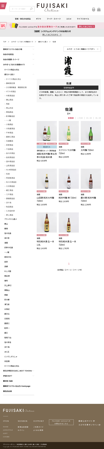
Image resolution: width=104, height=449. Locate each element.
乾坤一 (7, 328)
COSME (6, 437)
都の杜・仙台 (8, 381)
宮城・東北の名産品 (23, 18)
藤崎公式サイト (85, 421)
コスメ (68, 18)
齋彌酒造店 (10, 198)
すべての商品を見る (11, 69)
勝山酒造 (9, 99)
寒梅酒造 (9, 112)
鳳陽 (6, 228)
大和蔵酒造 (10, 128)
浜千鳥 (8, 202)
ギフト (38, 18)
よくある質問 (38, 430)
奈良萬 (7, 361)
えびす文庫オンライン (88, 424)
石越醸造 (9, 141)
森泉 (6, 261)
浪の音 (6, 238)
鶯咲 (6, 280)
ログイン (21, 430)
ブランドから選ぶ (10, 219)
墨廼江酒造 (10, 136)
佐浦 (54, 42)
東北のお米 (7, 391)
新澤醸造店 (10, 116)
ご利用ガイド (38, 427)
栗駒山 (7, 290)
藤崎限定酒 (10, 83)
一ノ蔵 (8, 120)
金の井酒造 (10, 153)
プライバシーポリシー (9, 444)
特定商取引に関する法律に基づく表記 (28, 444)
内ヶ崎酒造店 (11, 169)
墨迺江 (7, 323)
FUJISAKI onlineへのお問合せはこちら (61, 422)
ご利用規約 (43, 444)
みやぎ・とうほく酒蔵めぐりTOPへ (81, 49)
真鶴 (6, 266)
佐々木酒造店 (11, 182)
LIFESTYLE (8, 430)
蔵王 (6, 333)
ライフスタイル (83, 18)
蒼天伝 (7, 314)
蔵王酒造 (9, 190)
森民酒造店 (10, 157)
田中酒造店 (10, 161)
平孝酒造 (9, 132)
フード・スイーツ (54, 18)
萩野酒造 (9, 145)
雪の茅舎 (7, 342)
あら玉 (6, 351)
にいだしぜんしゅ (10, 356)
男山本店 (9, 108)
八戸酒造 (9, 194)
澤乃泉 (7, 304)
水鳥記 (7, 309)
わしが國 (7, 271)
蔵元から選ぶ (43, 42)
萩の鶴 (6, 299)
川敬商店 (9, 124)
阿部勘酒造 (10, 178)
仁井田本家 (10, 211)
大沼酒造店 (10, 186)
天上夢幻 (7, 285)
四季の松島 (8, 247)
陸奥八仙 (7, 337)
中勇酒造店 (10, 95)
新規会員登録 (23, 427)
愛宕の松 (7, 257)
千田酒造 (9, 149)
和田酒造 (9, 206)
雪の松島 (7, 233)
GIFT (5, 433)
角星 (8, 104)
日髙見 (7, 318)
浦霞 (6, 242)
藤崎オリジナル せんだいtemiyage (16, 386)
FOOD (5, 427)
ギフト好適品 (11, 91)
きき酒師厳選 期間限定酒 (16, 87)
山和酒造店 (10, 165)
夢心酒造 (9, 215)
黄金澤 (7, 276)
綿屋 (6, 295)
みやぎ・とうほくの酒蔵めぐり (22, 42)
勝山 (6, 224)
